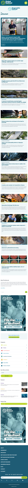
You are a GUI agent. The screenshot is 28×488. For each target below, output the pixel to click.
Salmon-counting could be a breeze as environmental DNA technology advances (10, 385)
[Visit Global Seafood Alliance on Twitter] (13, 480)
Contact (3, 469)
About (2, 447)
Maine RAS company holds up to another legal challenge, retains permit (12, 61)
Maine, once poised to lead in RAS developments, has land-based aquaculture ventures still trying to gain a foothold (13, 38)
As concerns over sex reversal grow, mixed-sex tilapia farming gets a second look (10, 390)
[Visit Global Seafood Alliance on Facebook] (8, 480)
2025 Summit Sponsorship (14, 337)
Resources (3, 452)
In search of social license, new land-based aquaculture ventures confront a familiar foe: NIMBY (14, 102)
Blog (2, 466)
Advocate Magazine (5, 462)
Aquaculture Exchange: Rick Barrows (10, 205)
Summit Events (4, 459)
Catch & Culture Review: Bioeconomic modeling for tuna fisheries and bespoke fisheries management (9, 396)
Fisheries (2, 383)
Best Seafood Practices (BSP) (7, 457)
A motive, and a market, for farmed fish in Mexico (13, 185)
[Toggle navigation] (25, 2)
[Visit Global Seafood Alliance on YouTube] (24, 480)
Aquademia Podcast (5, 464)
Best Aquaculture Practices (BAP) (9, 455)
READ (3, 44)
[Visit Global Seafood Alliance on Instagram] (3, 480)
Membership (3, 450)
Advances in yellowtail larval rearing (10, 247)
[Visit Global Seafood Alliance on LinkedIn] (19, 480)
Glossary (3, 471)
